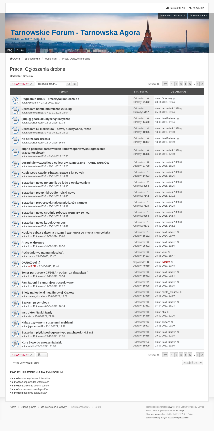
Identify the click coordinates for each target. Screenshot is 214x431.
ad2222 (32, 266)
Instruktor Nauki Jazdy (37, 312)
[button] (165, 84)
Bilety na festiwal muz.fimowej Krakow (48, 292)
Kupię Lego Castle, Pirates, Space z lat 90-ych (53, 172)
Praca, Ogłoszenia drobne (37, 69)
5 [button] (190, 84)
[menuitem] (162, 418)
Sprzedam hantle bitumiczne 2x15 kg (47, 108)
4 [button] (185, 84)
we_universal (157, 414)
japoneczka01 (35, 326)
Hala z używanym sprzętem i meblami (47, 322)
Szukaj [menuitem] (20, 50)
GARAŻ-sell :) (31, 262)
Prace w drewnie (33, 242)
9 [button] (197, 84)
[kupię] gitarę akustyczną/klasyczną (46, 118)
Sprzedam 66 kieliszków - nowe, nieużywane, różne (56, 128)
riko (30, 316)
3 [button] (181, 84)
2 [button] (176, 84)
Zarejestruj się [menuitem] (175, 7)
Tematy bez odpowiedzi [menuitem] (172, 15)
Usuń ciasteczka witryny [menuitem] (54, 407)
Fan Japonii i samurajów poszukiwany (48, 282)
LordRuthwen (35, 122)
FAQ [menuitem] (9, 50)
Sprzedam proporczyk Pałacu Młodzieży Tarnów (54, 202)
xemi (30, 256)
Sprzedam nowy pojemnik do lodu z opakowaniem (56, 182)
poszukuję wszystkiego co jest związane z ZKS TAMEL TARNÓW (65, 162)
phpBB (169, 407)
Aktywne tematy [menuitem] (198, 15)
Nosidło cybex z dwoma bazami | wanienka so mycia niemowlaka (66, 232)
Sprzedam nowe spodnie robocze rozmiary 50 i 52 (56, 212)
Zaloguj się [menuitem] (196, 7)
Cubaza (166, 322)
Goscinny (28, 76)
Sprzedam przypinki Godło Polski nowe (48, 192)
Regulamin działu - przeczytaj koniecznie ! (50, 99)
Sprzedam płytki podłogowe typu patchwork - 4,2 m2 (57, 332)
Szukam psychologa (35, 302)
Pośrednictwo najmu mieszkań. (43, 252)
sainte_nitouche (36, 296)
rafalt (31, 346)
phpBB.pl (180, 410)
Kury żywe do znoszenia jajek (42, 342)
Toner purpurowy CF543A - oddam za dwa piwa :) (55, 272)
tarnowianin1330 (37, 112)
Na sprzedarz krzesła (36, 138)
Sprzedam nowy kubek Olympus (44, 222)
